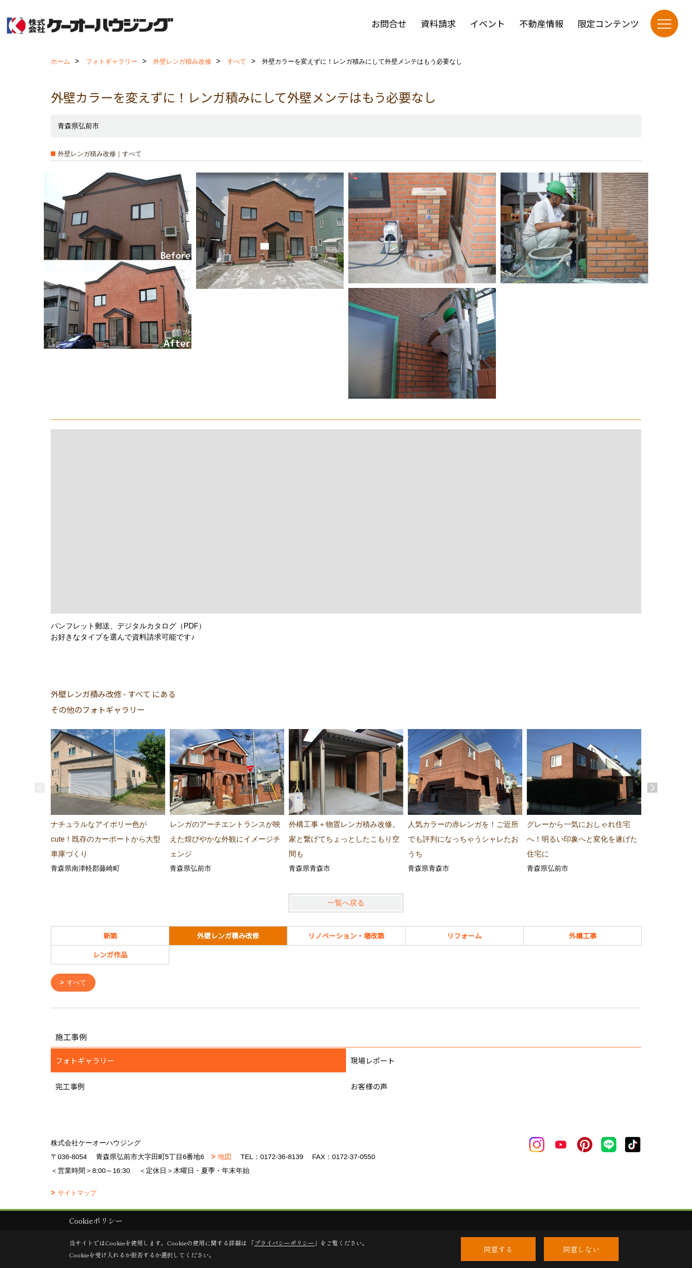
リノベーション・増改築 (346, 935)
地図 (225, 1157)
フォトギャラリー (84, 1061)
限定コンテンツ (608, 23)
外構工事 (583, 935)
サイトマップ (77, 1193)
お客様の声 (369, 1087)
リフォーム (464, 935)
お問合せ (388, 23)
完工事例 (70, 1087)
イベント (487, 23)
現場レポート (373, 1061)
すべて (78, 983)
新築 (110, 935)
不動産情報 (541, 23)
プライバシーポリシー (284, 1242)
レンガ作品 (110, 954)
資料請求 (438, 23)
